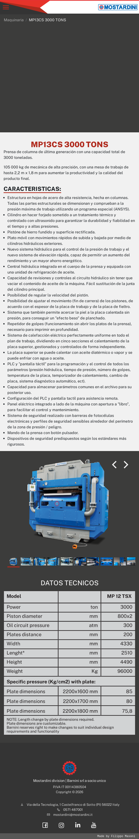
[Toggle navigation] (6, 7)
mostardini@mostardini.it (73, 815)
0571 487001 (73, 810)
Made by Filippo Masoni (116, 836)
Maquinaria (14, 20)
